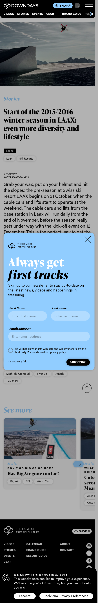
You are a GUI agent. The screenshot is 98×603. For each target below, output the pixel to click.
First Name (17, 308)
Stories (23, 14)
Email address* (20, 329)
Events (37, 14)
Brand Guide (71, 14)
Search (77, 5)
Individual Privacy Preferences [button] (66, 596)
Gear (50, 14)
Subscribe (78, 362)
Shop (65, 6)
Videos (9, 14)
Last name (59, 308)
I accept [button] (24, 596)
